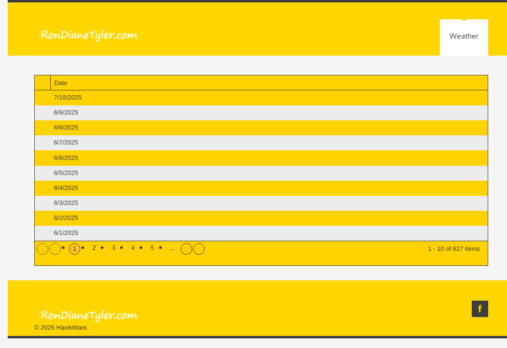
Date (64, 83)
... (172, 247)
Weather (464, 36)
